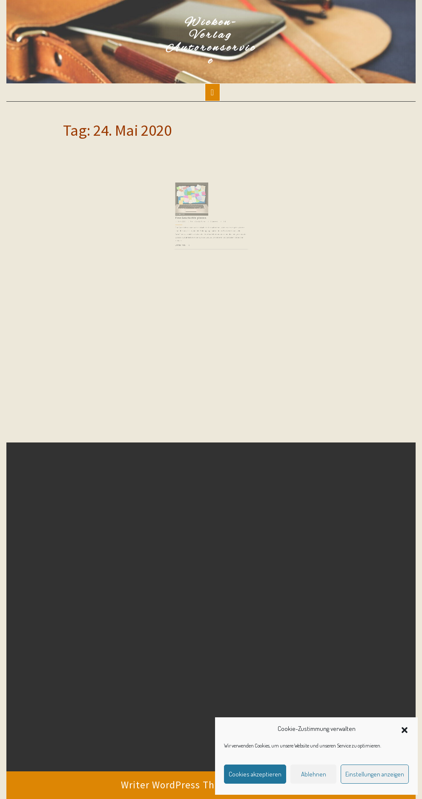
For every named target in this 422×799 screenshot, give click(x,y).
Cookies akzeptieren (255, 774)
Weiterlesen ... (187, 239)
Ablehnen (313, 774)
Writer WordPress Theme (178, 785)
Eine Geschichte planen (195, 216)
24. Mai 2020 (188, 219)
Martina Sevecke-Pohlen (201, 219)
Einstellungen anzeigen (374, 774)
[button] (404, 729)
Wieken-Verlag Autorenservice (211, 41)
